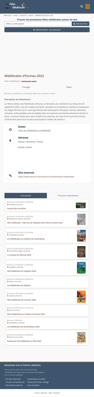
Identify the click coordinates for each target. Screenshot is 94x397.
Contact (37, 393)
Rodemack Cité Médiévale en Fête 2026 (24, 341)
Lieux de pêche (33, 385)
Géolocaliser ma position (47, 30)
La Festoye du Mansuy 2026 (19, 255)
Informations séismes (14, 385)
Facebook (56, 393)
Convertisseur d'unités (36, 379)
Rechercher (80, 24)
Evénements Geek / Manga (38, 382)
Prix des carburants (13, 379)
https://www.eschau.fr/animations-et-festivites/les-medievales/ (46, 177)
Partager (26, 88)
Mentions (44, 393)
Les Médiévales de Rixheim (19, 286)
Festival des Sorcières (16, 209)
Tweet (69, 88)
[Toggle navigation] (87, 6)
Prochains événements (68, 196)
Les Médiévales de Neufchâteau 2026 (23, 327)
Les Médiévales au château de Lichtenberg (26, 239)
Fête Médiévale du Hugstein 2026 (21, 271)
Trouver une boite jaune (15, 382)
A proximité (25, 196)
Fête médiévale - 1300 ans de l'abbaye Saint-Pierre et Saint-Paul (35, 223)
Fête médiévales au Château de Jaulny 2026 (26, 314)
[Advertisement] (47, 56)
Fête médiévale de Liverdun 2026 (21, 300)
